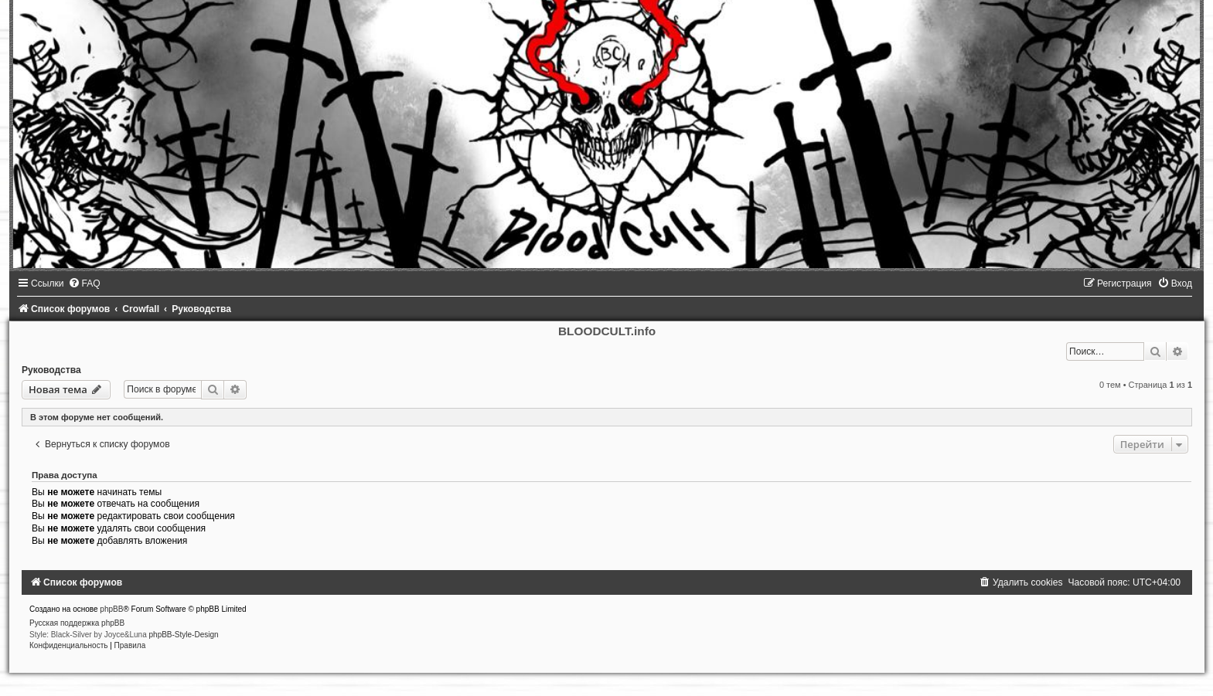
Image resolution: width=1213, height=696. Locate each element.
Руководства (51, 370)
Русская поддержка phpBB (76, 623)
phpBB (111, 609)
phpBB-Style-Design (184, 634)
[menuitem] (84, 283)
